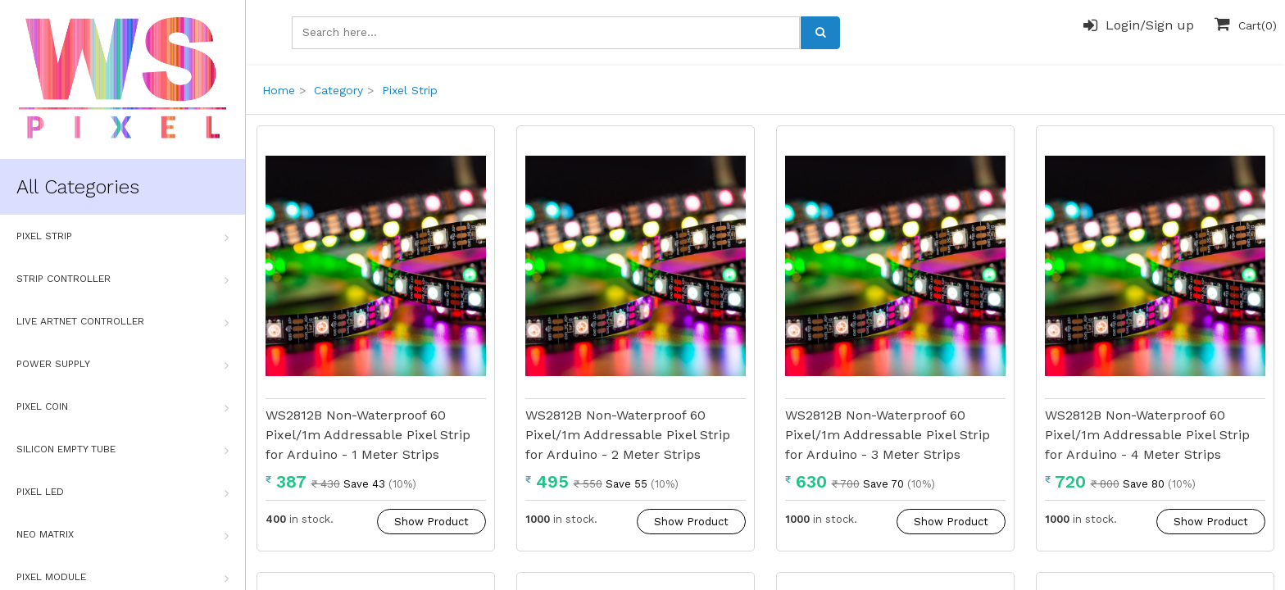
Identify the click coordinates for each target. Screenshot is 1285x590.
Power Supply (122, 364)
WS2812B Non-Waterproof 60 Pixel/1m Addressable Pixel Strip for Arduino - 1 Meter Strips (368, 434)
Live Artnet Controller (122, 322)
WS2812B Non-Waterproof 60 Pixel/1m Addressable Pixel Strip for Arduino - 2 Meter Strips (627, 434)
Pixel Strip (122, 236)
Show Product (431, 521)
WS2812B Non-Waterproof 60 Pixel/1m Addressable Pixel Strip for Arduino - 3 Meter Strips (887, 434)
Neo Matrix (122, 535)
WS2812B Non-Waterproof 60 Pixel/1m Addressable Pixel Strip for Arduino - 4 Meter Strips (1147, 434)
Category (338, 90)
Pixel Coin (122, 407)
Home (278, 90)
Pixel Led (122, 492)
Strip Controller (122, 279)
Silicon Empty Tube (122, 449)
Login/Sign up (1138, 25)
